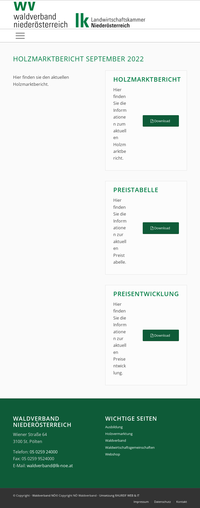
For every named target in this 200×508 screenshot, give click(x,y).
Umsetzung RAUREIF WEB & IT (119, 495)
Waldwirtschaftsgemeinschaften (130, 447)
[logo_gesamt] (80, 14)
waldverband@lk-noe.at (50, 465)
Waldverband (115, 440)
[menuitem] (20, 35)
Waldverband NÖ (44, 495)
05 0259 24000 (44, 452)
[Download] (161, 121)
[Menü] (20, 35)
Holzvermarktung (119, 433)
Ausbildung (114, 427)
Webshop (112, 454)
